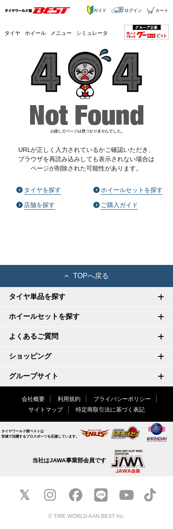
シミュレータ (92, 33)
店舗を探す (35, 204)
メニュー (61, 33)
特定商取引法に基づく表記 (110, 409)
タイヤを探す (38, 189)
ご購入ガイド (115, 204)
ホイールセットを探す (128, 189)
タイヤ (12, 33)
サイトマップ (45, 409)
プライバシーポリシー (122, 399)
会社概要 (33, 399)
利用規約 (69, 399)
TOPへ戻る (86, 276)
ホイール (35, 33)
